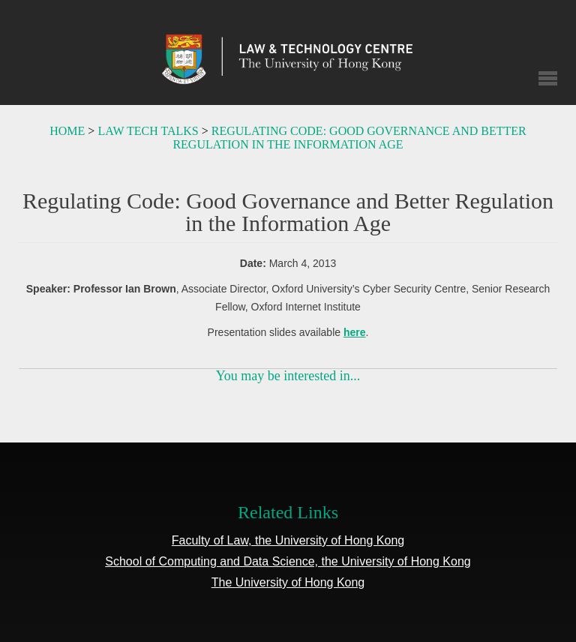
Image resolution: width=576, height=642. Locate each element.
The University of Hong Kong (288, 582)
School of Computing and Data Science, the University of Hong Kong (287, 561)
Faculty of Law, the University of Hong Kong (288, 540)
